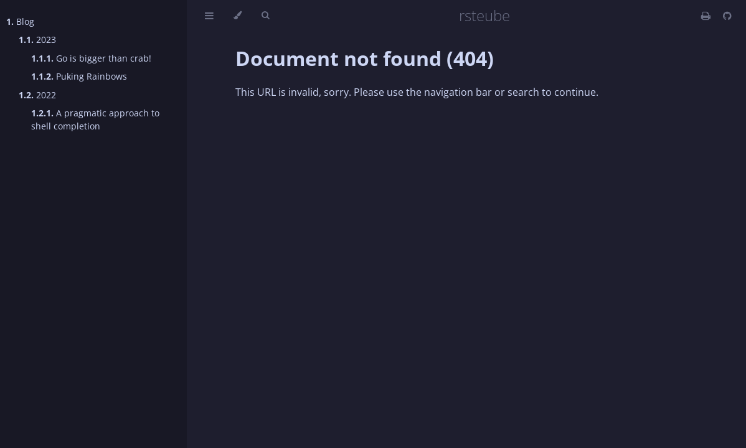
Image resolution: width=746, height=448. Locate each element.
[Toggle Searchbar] (265, 15)
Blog (20, 21)
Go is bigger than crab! (91, 58)
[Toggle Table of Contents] (209, 15)
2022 (37, 95)
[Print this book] (707, 15)
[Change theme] (238, 15)
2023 (37, 39)
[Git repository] (727, 15)
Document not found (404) (364, 58)
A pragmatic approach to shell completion (95, 119)
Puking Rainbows (79, 76)
